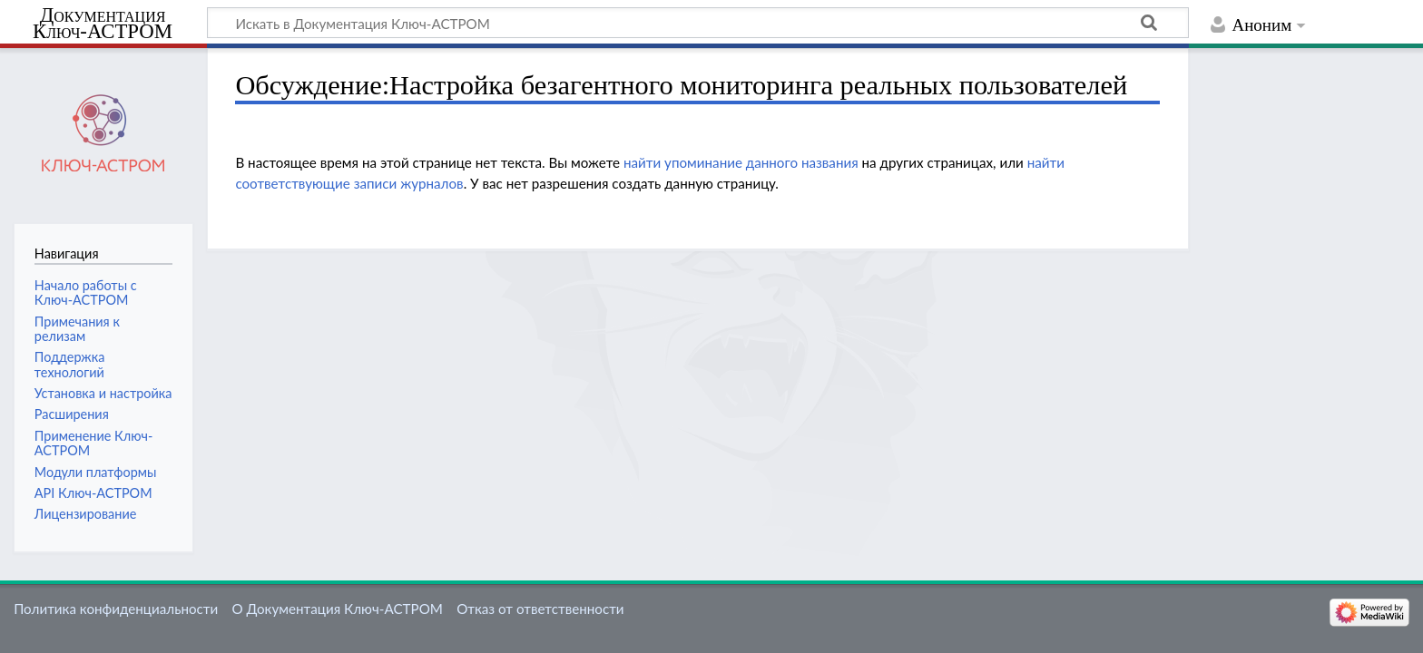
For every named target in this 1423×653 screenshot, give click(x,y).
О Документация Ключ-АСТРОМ (336, 608)
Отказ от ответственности (539, 608)
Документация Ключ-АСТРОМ (102, 23)
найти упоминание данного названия (741, 162)
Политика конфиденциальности (116, 608)
